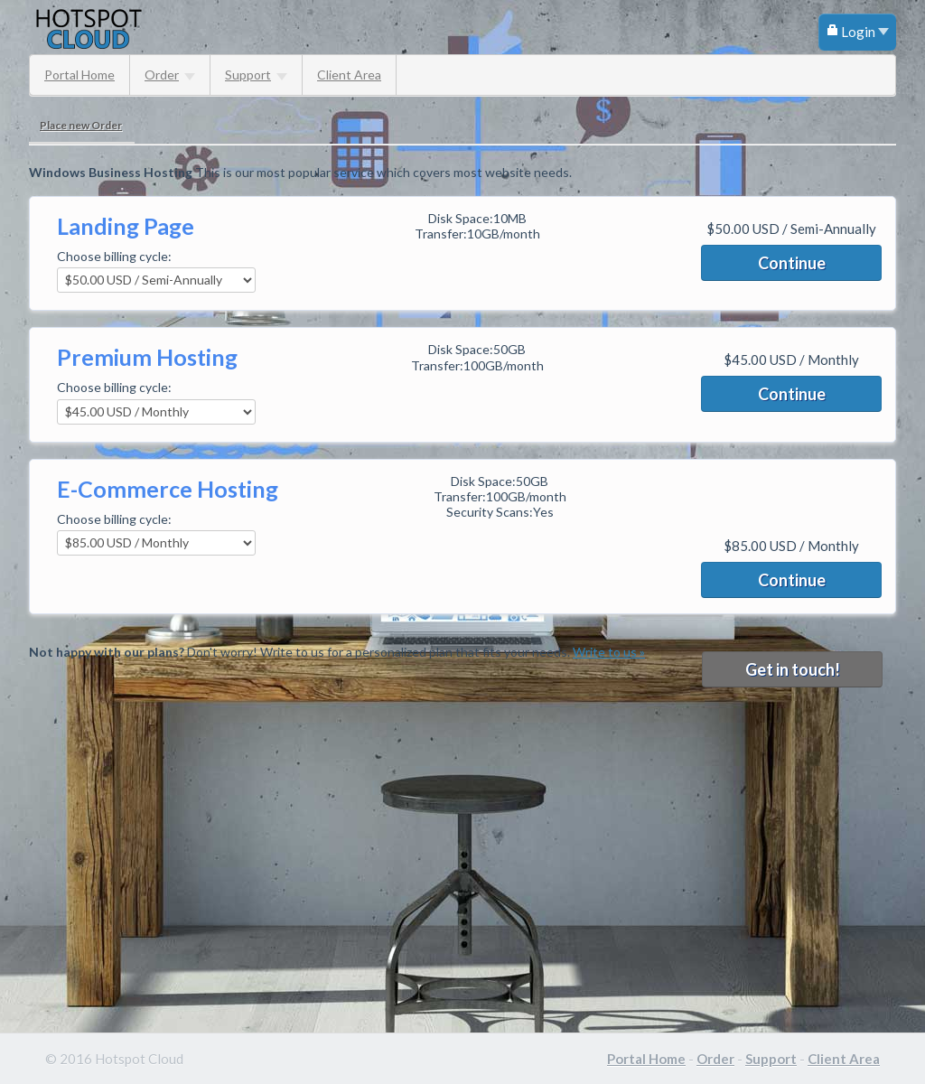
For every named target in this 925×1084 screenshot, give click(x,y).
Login (857, 31)
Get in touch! (792, 669)
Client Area (349, 74)
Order (170, 74)
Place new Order (81, 125)
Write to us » (609, 651)
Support (256, 74)
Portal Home (79, 74)
